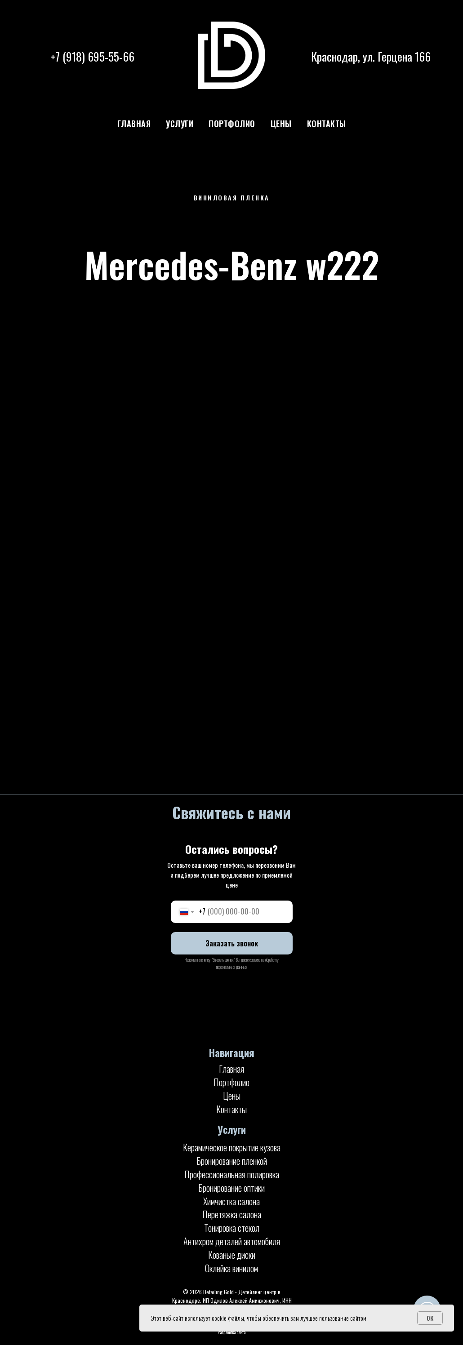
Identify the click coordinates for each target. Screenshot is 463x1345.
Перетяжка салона (231, 1214)
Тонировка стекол (231, 1227)
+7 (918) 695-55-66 (92, 56)
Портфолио (232, 123)
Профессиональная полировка (231, 1174)
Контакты (326, 123)
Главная (134, 123)
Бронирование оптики (231, 1187)
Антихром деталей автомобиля (231, 1241)
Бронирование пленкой (231, 1160)
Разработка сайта (231, 1332)
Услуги (179, 123)
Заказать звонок (231, 943)
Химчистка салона (231, 1201)
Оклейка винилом (231, 1268)
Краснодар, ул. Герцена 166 (371, 56)
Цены (281, 123)
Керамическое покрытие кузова (231, 1147)
